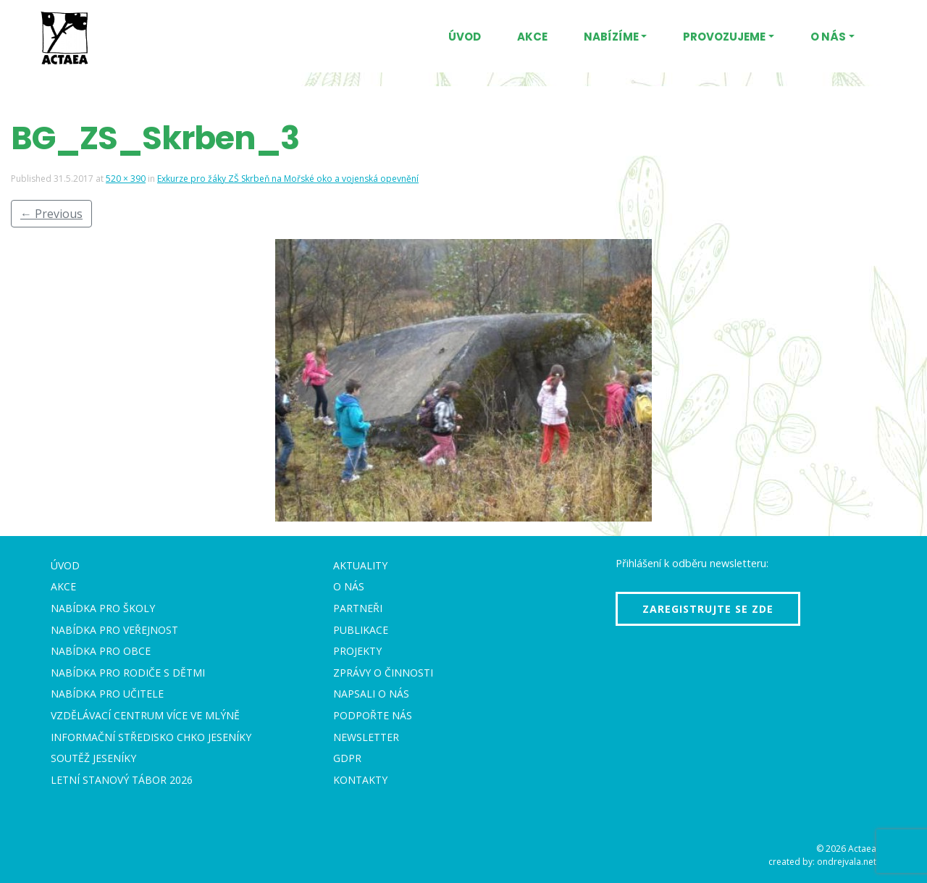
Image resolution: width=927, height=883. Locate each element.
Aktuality (360, 565)
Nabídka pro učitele (107, 693)
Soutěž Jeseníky (93, 758)
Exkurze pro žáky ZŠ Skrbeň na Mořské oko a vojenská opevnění (288, 178)
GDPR (347, 758)
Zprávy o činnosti (383, 672)
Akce (532, 36)
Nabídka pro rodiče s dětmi (128, 672)
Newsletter (366, 737)
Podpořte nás (372, 715)
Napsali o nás (371, 693)
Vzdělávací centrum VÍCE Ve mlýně (145, 715)
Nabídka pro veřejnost (114, 630)
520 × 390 (126, 178)
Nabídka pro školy (103, 608)
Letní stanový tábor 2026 (122, 780)
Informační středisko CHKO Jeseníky (151, 737)
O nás (828, 36)
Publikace (360, 630)
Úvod (464, 36)
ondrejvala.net (846, 861)
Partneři (357, 608)
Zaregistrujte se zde (707, 609)
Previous (51, 214)
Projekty (357, 651)
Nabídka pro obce (101, 651)
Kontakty (360, 780)
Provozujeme (724, 36)
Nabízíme (611, 36)
